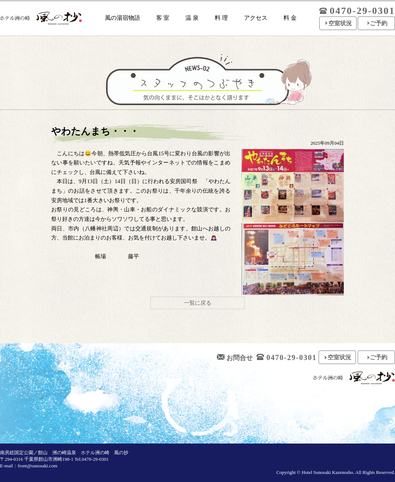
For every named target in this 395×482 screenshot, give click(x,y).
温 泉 (192, 18)
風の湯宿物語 (122, 18)
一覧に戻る (197, 303)
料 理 (221, 18)
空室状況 (340, 23)
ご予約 (378, 23)
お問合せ (235, 358)
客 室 (162, 18)
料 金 (290, 18)
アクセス (255, 18)
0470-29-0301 (286, 357)
